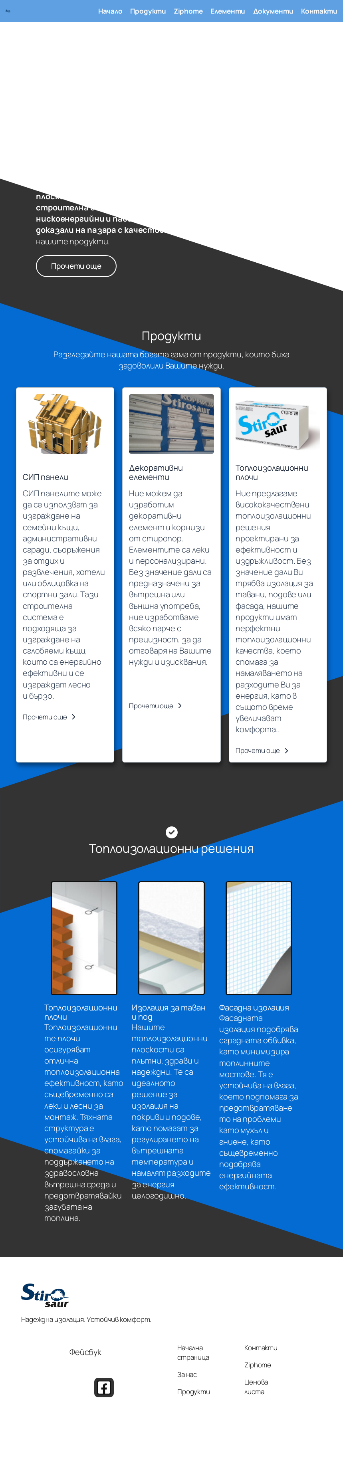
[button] (49, 717)
